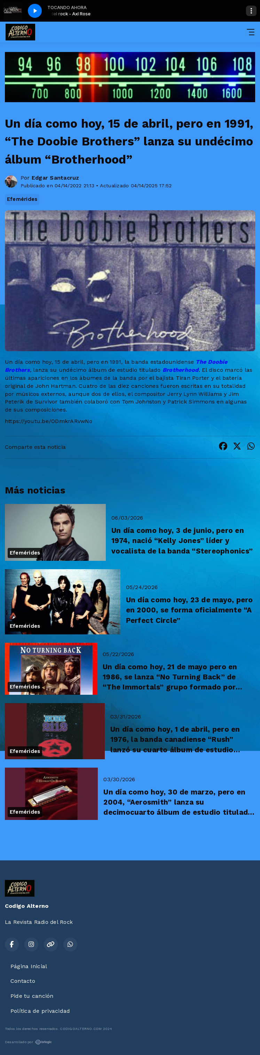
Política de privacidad (40, 1011)
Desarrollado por (28, 1042)
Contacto (22, 981)
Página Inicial (28, 966)
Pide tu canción (32, 996)
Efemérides (22, 199)
